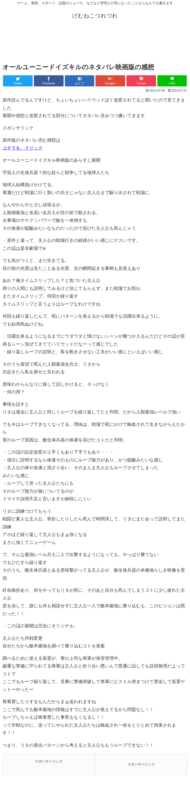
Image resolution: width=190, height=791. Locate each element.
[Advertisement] (95, 44)
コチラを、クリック (22, 148)
